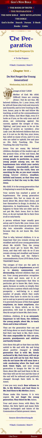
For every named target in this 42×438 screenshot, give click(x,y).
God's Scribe (8, 22)
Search (19, 22)
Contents (21, 65)
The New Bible (9, 14)
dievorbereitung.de (24, 417)
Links (25, 26)
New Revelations (30, 14)
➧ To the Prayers (21, 58)
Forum (27, 22)
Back (12, 65)
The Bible (21, 18)
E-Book (36, 22)
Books (17, 26)
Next (30, 65)
